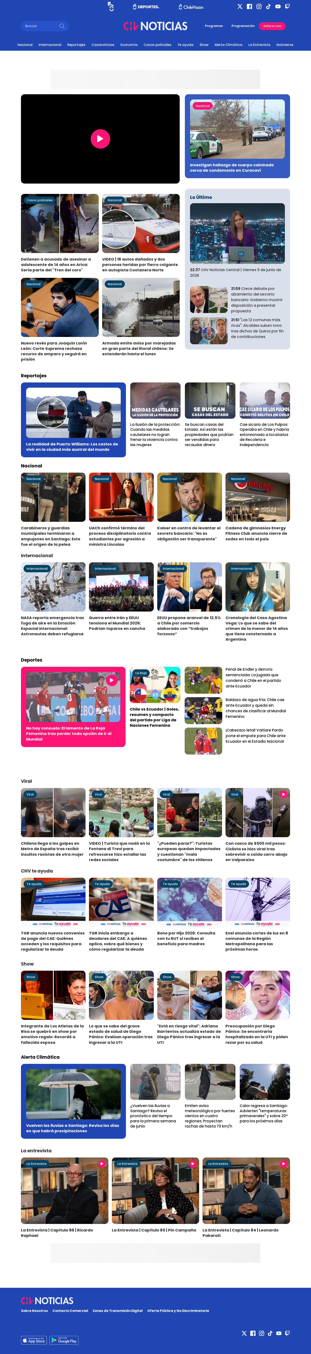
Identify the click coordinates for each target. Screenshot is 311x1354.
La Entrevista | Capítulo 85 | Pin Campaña (154, 1230)
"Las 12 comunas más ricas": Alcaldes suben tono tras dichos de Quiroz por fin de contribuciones (257, 328)
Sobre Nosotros (34, 1310)
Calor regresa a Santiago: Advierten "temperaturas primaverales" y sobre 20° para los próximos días (264, 1113)
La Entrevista (259, 44)
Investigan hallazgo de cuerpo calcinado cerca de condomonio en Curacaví (232, 167)
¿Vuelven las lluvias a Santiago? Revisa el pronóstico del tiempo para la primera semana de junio (153, 1116)
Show (204, 44)
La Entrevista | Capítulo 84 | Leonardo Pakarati (241, 1232)
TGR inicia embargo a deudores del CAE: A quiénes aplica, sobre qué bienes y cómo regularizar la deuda (118, 941)
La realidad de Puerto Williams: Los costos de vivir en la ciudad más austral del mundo (72, 446)
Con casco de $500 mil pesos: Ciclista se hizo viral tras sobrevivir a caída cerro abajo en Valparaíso (256, 851)
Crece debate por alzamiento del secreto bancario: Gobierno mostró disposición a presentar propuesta (256, 299)
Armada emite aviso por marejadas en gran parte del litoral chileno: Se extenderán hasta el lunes (139, 348)
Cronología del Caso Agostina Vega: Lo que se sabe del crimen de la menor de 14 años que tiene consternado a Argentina (256, 628)
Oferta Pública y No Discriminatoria (178, 1310)
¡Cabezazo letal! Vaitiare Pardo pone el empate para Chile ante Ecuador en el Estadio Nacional (256, 736)
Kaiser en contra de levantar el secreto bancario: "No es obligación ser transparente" (189, 533)
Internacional (50, 44)
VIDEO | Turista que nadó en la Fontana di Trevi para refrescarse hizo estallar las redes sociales (119, 851)
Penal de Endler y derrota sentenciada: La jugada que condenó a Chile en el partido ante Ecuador (253, 678)
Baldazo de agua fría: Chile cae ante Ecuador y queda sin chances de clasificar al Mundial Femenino (256, 708)
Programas (214, 26)
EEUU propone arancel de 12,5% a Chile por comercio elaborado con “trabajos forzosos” (189, 626)
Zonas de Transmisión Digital (118, 1310)
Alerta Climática (228, 44)
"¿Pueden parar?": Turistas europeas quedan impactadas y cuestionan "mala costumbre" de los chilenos (189, 851)
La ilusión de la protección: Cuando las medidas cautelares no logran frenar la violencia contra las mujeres (155, 434)
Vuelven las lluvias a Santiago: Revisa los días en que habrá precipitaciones (72, 1128)
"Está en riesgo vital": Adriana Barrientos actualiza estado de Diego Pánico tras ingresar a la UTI (189, 1034)
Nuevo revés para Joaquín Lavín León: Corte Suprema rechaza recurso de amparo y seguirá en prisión (54, 351)
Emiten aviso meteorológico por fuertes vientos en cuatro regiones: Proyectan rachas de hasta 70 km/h (210, 1116)
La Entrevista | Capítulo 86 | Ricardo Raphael (57, 1232)
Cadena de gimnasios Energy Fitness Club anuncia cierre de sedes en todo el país (256, 533)
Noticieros (285, 44)
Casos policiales (157, 44)
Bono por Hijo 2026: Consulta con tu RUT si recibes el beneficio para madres (186, 938)
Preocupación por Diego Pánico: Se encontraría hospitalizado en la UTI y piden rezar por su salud (256, 1034)
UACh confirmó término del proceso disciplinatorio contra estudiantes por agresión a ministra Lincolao (120, 536)
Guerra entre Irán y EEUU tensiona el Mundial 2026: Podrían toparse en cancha (117, 623)
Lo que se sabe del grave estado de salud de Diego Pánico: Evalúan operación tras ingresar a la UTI (121, 1034)
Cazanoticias (103, 44)
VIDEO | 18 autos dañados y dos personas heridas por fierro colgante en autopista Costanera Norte (140, 264)
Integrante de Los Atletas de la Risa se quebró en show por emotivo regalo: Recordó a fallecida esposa (52, 1034)
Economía (129, 44)
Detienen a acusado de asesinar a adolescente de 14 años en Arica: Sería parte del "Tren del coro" (56, 264)
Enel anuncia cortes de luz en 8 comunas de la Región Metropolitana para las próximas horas (256, 941)
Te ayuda (186, 44)
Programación (243, 26)
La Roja (141, 673)
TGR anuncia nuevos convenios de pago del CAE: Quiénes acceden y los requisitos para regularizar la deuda (53, 941)
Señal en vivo (272, 26)
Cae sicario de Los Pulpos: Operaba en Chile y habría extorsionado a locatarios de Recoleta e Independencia (264, 434)
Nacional (25, 44)
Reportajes (76, 44)
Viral (30, 794)
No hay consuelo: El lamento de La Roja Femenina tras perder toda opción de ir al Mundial (68, 733)
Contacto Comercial (70, 1310)
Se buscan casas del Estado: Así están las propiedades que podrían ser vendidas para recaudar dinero (209, 434)
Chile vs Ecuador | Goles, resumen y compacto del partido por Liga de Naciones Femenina (154, 717)
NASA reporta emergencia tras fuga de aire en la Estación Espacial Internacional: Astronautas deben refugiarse (52, 626)
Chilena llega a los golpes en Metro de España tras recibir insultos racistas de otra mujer (52, 849)
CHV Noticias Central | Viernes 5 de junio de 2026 (235, 272)
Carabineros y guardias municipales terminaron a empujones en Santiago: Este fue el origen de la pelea (50, 536)
